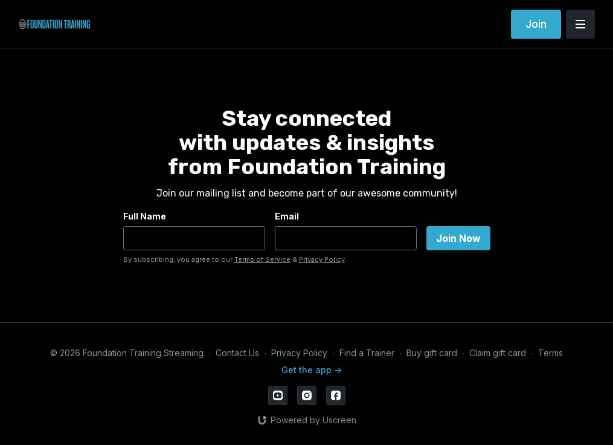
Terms (550, 353)
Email (287, 216)
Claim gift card (497, 353)
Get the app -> (311, 370)
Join (536, 24)
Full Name (144, 216)
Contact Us (237, 353)
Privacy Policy (322, 259)
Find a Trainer (366, 353)
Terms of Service (262, 259)
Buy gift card (431, 353)
